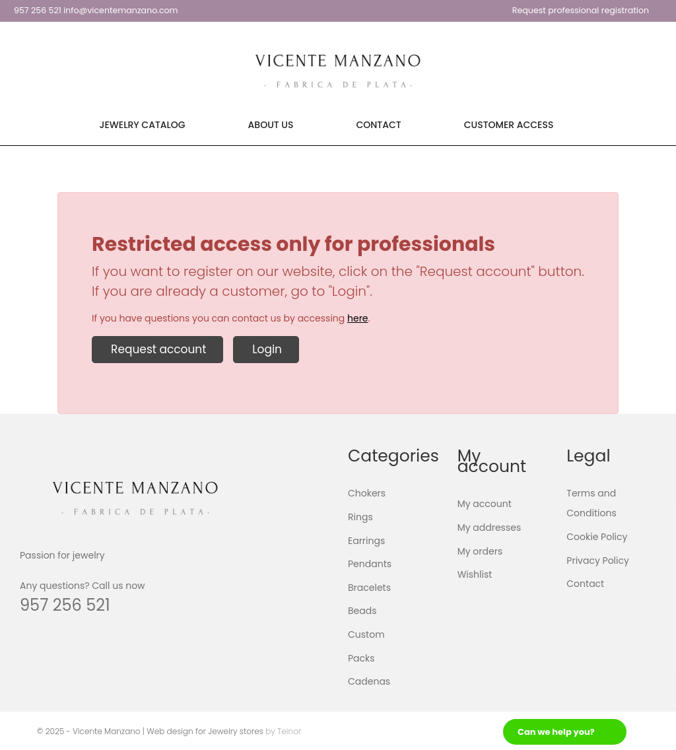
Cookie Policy (596, 536)
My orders (480, 550)
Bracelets (369, 587)
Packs (361, 657)
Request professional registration (580, 10)
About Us (271, 124)
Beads (362, 610)
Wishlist (474, 574)
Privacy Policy (597, 559)
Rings (360, 517)
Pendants (369, 563)
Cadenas (369, 681)
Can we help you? (556, 732)
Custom (366, 634)
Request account (157, 349)
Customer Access (509, 124)
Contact (378, 124)
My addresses (489, 527)
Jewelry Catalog (143, 124)
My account (484, 503)
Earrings (366, 540)
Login (266, 349)
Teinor (289, 731)
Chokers (367, 493)
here (357, 318)
